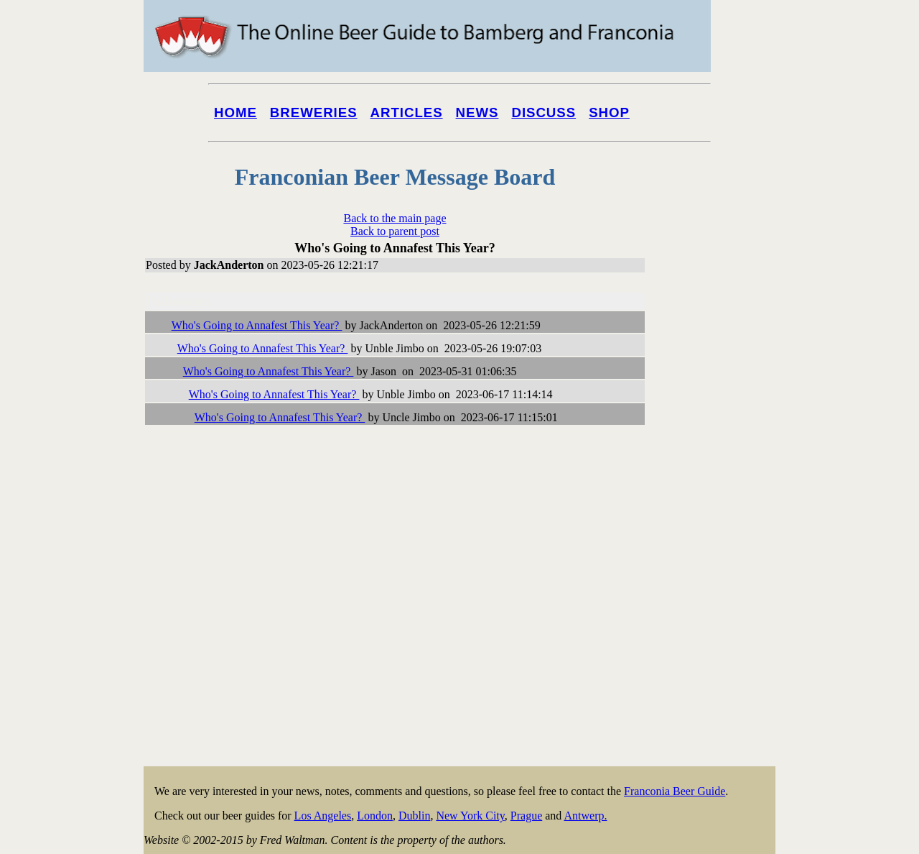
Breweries (314, 112)
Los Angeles (323, 815)
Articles (406, 112)
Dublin (414, 815)
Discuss (543, 112)
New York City (470, 815)
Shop (609, 112)
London (375, 815)
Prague (526, 815)
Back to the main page (394, 218)
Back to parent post (394, 231)
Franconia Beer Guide (674, 791)
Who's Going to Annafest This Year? (257, 325)
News (477, 112)
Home (235, 112)
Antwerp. (585, 815)
